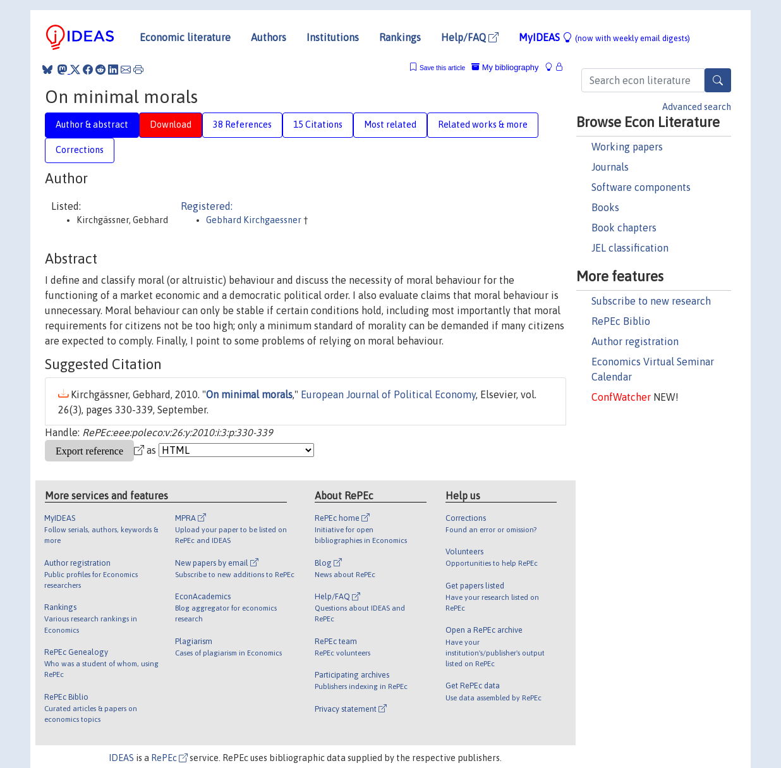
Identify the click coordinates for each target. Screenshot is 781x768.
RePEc (169, 758)
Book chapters (624, 227)
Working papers (627, 146)
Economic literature (185, 37)
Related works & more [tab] (483, 124)
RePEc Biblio (620, 321)
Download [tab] (170, 124)
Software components (641, 187)
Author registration (635, 341)
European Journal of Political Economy (388, 394)
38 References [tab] (242, 124)
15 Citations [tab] (317, 124)
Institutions (332, 37)
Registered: (207, 206)
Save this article (442, 67)
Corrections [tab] (80, 150)
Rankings (400, 37)
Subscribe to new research (651, 301)
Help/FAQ (470, 37)
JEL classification (630, 247)
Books (605, 207)
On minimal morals (249, 394)
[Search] (718, 80)
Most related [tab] (390, 124)
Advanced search (696, 107)
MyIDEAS (604, 37)
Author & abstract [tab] (92, 124)
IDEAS (121, 758)
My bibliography (504, 67)
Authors (268, 37)
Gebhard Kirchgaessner (254, 220)
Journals (610, 167)
